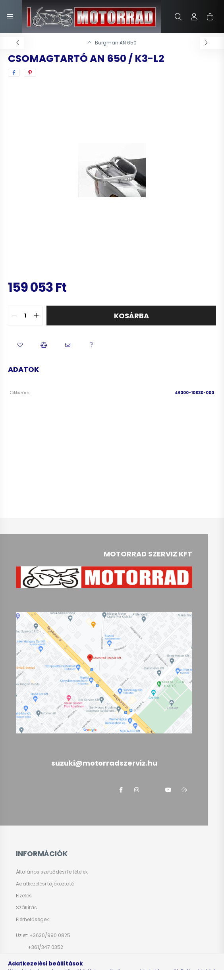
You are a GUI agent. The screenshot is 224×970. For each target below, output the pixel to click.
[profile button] (194, 17)
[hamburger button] (10, 17)
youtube (168, 790)
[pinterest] (30, 73)
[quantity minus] (14, 315)
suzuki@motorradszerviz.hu (61, 959)
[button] (20, 345)
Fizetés (24, 896)
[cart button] (210, 17)
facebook (121, 790)
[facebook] (14, 73)
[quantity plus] (36, 315)
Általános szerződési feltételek (52, 872)
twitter (152, 790)
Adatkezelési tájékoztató (45, 884)
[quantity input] (25, 315)
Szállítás (26, 907)
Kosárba (131, 316)
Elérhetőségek (32, 919)
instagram (137, 790)
